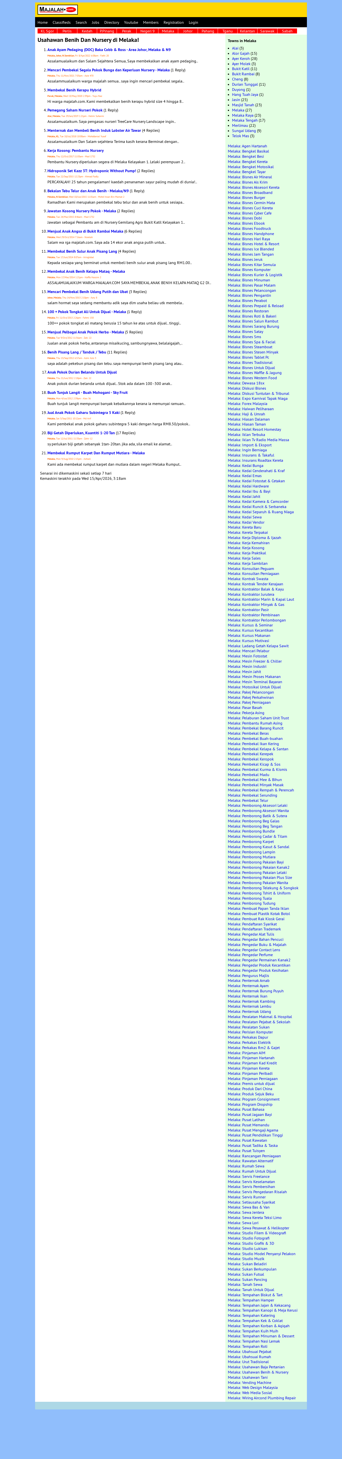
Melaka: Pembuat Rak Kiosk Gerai (256, 918)
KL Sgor (47, 30)
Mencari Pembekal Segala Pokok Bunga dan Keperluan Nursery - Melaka (108, 70)
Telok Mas (240, 135)
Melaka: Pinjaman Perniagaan (253, 1078)
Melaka (168, 30)
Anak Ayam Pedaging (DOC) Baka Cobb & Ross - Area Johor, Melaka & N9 (109, 49)
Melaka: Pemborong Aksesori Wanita (258, 810)
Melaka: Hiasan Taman (247, 424)
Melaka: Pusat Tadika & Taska (253, 1145)
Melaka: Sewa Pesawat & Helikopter (258, 1227)
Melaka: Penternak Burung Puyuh (256, 990)
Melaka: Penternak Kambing (251, 1001)
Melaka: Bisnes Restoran (248, 310)
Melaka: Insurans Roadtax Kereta (255, 460)
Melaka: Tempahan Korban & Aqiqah (259, 1325)
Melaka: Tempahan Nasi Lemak (254, 1341)
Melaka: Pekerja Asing (246, 712)
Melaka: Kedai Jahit (244, 496)
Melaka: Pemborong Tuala (250, 898)
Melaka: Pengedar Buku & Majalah (257, 944)
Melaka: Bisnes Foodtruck (249, 228)
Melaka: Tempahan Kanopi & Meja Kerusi (263, 1310)
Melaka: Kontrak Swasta (248, 578)
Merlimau (240, 125)
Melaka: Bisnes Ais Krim (248, 182)
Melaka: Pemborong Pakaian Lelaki (257, 872)
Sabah (287, 30)
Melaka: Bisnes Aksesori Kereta (253, 187)
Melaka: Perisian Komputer (250, 1031)
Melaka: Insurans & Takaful (251, 455)
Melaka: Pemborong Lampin (251, 851)
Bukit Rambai (243, 73)
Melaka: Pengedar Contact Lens (254, 949)
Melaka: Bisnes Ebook (246, 223)
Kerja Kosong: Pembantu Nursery (75, 150)
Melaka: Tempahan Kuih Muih (253, 1330)
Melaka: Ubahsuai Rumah (249, 1356)
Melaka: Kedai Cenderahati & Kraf (256, 470)
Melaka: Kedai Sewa (245, 516)
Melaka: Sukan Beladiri (247, 1263)
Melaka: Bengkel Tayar (247, 171)
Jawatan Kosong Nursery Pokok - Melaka (81, 211)
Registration (174, 22)
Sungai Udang (244, 130)
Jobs (95, 22)
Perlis (67, 30)
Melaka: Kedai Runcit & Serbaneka (257, 506)
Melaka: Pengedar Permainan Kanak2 (259, 959)
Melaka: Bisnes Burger (246, 197)
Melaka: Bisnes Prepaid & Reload (256, 305)
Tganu (227, 30)
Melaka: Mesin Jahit (244, 671)
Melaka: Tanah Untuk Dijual (251, 1289)
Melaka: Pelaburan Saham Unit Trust (258, 717)
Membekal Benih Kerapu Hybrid (74, 90)
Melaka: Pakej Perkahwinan (251, 697)
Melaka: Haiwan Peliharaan (251, 408)
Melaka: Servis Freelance (249, 1176)
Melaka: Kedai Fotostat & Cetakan (256, 480)
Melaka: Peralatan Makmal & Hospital (260, 1016)
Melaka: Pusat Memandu (248, 1124)
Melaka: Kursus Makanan (249, 635)
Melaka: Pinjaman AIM (246, 1052)
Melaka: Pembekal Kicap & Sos (254, 764)
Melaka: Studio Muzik (246, 1258)
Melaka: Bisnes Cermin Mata (251, 202)
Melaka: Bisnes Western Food (252, 377)
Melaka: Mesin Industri (247, 666)
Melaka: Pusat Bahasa (246, 1109)
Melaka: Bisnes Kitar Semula (252, 264)
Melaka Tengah (245, 120)
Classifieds (62, 22)
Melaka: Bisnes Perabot (247, 300)
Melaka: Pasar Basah (245, 707)
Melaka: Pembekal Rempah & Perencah (261, 789)
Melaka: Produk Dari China (250, 1088)
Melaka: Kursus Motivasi (248, 640)
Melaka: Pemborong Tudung (252, 903)
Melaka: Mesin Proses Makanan (254, 676)
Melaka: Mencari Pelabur (248, 650)
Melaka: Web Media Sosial (250, 1392)
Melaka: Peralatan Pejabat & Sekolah (259, 1021)
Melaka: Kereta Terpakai (248, 532)
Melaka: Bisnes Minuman (249, 279)
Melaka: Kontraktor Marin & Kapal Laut (261, 599)
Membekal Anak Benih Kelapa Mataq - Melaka (86, 271)
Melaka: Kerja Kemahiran (249, 542)
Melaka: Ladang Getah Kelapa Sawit (258, 645)
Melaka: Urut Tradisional (248, 1361)
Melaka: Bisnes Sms (244, 336)
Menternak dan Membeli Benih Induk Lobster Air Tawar (94, 130)
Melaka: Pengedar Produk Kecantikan (259, 965)
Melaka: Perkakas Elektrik (249, 1042)
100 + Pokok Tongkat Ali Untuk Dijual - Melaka (86, 311)
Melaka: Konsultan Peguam (251, 568)
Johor (187, 30)
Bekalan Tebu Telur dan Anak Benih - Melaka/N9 (88, 190)
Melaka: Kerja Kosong (246, 547)
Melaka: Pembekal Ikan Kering (253, 743)
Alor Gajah (241, 53)
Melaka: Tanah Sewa (245, 1284)
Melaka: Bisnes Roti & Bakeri (252, 316)
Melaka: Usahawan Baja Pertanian (256, 1366)
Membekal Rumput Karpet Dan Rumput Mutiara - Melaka (96, 453)
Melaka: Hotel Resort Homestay (254, 429)
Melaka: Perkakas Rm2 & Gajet (254, 1047)
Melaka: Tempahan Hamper (251, 1299)
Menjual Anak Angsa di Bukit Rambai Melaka (85, 231)
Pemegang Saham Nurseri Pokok (75, 110)
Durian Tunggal (245, 84)
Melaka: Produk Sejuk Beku (251, 1093)
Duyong (238, 89)
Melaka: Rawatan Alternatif (250, 1160)
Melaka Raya (243, 115)
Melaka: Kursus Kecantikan (250, 630)
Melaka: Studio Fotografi (249, 1238)
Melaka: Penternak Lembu (249, 1006)
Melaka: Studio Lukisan (247, 1248)
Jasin (236, 99)
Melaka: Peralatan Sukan (249, 1027)
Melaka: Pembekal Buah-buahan (255, 738)
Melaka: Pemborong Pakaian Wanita (258, 882)
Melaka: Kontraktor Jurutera (251, 594)
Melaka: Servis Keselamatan (251, 1181)
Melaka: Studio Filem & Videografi (257, 1232)
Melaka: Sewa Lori (243, 1222)
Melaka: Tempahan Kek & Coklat (255, 1320)
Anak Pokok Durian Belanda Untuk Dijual (82, 372)
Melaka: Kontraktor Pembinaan (254, 614)
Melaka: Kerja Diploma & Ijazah (254, 537)
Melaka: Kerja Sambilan (248, 563)
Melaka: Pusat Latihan (246, 1119)
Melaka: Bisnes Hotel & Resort (253, 243)
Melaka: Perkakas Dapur (248, 1037)
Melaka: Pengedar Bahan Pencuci (255, 939)
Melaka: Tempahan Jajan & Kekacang (259, 1305)
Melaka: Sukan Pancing (247, 1279)
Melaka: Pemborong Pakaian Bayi (256, 862)
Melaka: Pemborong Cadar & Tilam (257, 836)
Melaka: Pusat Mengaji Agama (253, 1130)
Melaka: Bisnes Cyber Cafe (250, 213)
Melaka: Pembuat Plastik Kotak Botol (259, 913)
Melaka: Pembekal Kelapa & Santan (258, 748)
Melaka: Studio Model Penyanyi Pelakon (262, 1253)
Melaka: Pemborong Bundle (251, 831)
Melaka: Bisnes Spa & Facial (252, 341)
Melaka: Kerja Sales (244, 558)
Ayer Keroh (241, 58)
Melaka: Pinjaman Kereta (249, 1068)
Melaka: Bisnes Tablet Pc (248, 357)
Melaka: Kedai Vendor (246, 522)
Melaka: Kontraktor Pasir (248, 609)
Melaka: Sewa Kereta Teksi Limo (255, 1217)
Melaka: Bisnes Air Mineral (250, 176)
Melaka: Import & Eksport (250, 444)
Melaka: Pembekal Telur (248, 800)
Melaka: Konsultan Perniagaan (253, 573)
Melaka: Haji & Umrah (246, 413)
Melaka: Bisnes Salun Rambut (253, 321)
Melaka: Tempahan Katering (251, 1315)
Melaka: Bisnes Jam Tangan (251, 254)
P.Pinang (107, 30)
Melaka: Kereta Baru (244, 527)
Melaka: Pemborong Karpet (251, 841)
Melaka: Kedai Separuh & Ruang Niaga (261, 511)
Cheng (237, 79)
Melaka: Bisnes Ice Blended (251, 248)
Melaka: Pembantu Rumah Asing (255, 723)
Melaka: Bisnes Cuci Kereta (250, 207)
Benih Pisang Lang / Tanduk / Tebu (76, 352)
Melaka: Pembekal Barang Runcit (255, 728)
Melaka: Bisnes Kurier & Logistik (255, 274)
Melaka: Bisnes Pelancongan (252, 290)
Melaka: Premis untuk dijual (251, 1083)
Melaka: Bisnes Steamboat (250, 346)
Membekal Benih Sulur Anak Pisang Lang (82, 251)
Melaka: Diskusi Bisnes (247, 388)
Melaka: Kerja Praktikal (247, 552)
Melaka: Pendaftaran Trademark (254, 928)
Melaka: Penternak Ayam (248, 985)
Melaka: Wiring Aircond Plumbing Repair (262, 1397)
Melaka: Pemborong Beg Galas (253, 820)
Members (151, 22)
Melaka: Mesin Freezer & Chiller (255, 661)
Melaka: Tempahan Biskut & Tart (255, 1294)
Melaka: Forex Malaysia (247, 403)
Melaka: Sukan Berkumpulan (252, 1269)
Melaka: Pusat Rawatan (247, 1140)
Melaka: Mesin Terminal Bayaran (255, 681)
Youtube (131, 22)
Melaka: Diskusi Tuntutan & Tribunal (258, 393)
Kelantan (247, 30)
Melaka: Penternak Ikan (247, 996)
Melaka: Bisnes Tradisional (250, 362)
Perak (126, 30)
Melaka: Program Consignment (253, 1099)
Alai (235, 48)
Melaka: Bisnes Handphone (251, 233)
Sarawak (267, 30)
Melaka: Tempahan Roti (247, 1346)
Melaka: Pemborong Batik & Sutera (257, 815)
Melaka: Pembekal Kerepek (250, 753)
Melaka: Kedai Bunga (245, 465)
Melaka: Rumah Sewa (246, 1165)
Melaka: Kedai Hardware (248, 486)
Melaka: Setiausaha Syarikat (251, 1202)
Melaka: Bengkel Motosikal (251, 166)
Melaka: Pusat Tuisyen (246, 1150)
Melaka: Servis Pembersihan (251, 1186)
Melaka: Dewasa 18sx (246, 382)
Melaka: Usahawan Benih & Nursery (258, 1372)
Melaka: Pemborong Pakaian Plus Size (260, 877)
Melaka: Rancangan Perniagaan (254, 1155)
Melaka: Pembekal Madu (248, 774)
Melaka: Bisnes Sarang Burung (253, 326)
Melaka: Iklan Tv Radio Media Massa (258, 439)
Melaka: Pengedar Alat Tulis (251, 934)
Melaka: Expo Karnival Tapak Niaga (258, 398)
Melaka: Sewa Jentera (246, 1212)
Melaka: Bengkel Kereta (248, 161)
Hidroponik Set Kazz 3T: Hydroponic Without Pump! (91, 170)
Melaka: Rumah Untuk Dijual (252, 1171)
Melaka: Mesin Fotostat (247, 655)
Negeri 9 (147, 30)
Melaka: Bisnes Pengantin (249, 295)
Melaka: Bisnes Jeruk (245, 259)
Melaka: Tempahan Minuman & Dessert (261, 1335)
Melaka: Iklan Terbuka (246, 434)
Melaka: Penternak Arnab (249, 980)
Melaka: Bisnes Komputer (249, 269)
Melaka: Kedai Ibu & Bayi (249, 491)
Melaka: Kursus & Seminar (250, 624)
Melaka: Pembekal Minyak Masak (256, 784)
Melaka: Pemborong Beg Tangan (255, 826)
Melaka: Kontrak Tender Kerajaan (255, 583)
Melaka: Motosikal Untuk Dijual (254, 686)
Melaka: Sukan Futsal (246, 1274)
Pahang (208, 30)
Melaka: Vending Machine (249, 1382)
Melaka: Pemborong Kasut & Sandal (258, 846)
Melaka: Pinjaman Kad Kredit (252, 1062)
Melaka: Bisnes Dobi (245, 218)
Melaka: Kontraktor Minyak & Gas (256, 604)
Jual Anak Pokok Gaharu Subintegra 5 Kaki (83, 412)
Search (81, 22)
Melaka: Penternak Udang (249, 1011)
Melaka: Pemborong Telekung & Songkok (263, 887)
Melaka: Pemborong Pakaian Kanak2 (259, 867)
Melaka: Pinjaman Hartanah (251, 1057)
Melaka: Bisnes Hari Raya (249, 238)
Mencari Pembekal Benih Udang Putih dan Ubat (87, 291)
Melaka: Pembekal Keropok (251, 759)
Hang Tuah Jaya (245, 94)
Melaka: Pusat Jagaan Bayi (250, 1114)
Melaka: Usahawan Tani (248, 1377)
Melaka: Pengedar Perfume (250, 954)
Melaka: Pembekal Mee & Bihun (255, 779)
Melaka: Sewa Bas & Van (249, 1207)
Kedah (87, 30)
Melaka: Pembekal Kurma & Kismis (257, 769)
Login (193, 22)
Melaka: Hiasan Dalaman (249, 419)
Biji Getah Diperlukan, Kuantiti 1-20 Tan (81, 432)
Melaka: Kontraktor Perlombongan (257, 620)
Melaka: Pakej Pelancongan (251, 692)
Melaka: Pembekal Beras (248, 733)
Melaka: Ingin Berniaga (247, 449)
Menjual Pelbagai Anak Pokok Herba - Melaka (85, 332)
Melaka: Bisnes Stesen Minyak (253, 352)
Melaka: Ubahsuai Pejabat (249, 1351)
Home (43, 22)
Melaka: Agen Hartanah (247, 145)
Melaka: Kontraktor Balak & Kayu (256, 589)
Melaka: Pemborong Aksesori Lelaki (257, 805)
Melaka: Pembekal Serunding (252, 795)
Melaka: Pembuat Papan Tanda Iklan (258, 908)
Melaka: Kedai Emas (245, 475)
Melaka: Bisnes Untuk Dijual (251, 367)
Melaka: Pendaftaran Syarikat (252, 923)
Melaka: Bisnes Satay (245, 331)
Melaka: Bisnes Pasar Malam (252, 285)
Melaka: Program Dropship (250, 1104)
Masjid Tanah (243, 104)
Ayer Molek (241, 63)
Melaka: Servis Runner (247, 1196)
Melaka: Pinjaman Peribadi (250, 1073)
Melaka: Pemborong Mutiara (252, 856)
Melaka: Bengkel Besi (246, 156)
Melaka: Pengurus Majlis (248, 975)
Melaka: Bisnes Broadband (250, 192)
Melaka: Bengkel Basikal (248, 151)
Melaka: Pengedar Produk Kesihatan (258, 970)
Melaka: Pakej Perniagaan (249, 702)
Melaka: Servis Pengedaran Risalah (257, 1191)
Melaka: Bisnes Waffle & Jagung (255, 372)
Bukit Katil (241, 68)
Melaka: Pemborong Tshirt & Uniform (259, 893)
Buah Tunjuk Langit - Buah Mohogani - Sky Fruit (87, 392)
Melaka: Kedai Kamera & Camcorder (258, 501)
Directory (111, 22)
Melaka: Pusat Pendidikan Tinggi (255, 1135)
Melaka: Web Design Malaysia (253, 1387)
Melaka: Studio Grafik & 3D (251, 1243)
